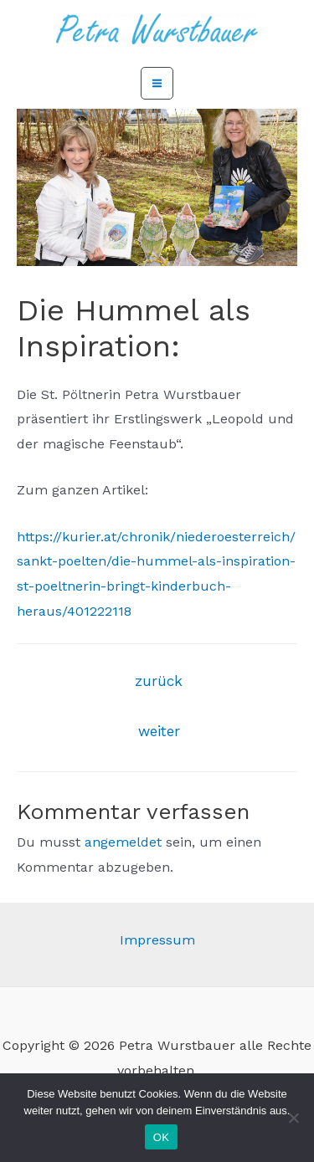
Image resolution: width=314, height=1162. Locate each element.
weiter (159, 731)
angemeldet (123, 842)
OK (161, 1137)
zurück (159, 681)
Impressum (157, 940)
